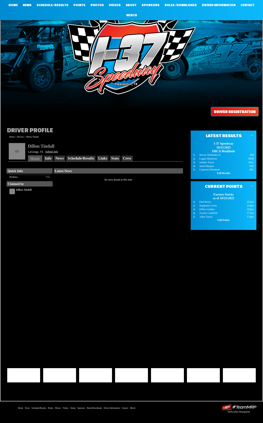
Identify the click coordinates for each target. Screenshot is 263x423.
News (27, 5)
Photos (97, 5)
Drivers (20, 137)
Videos (115, 5)
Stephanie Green (208, 205)
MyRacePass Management (239, 411)
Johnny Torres (206, 162)
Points (79, 5)
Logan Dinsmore (208, 158)
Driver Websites (239, 407)
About (131, 5)
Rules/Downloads (181, 5)
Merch (131, 15)
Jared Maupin (206, 166)
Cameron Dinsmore (209, 169)
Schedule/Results (52, 5)
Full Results (223, 173)
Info (48, 158)
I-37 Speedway (130, 56)
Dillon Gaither (207, 209)
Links (102, 158)
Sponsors (151, 5)
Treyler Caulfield (208, 213)
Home (13, 5)
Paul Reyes (205, 201)
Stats (115, 158)
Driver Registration (235, 111)
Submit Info (51, 151)
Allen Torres (205, 216)
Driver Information (219, 5)
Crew (127, 158)
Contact (247, 5)
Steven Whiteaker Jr (209, 154)
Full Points (223, 220)
